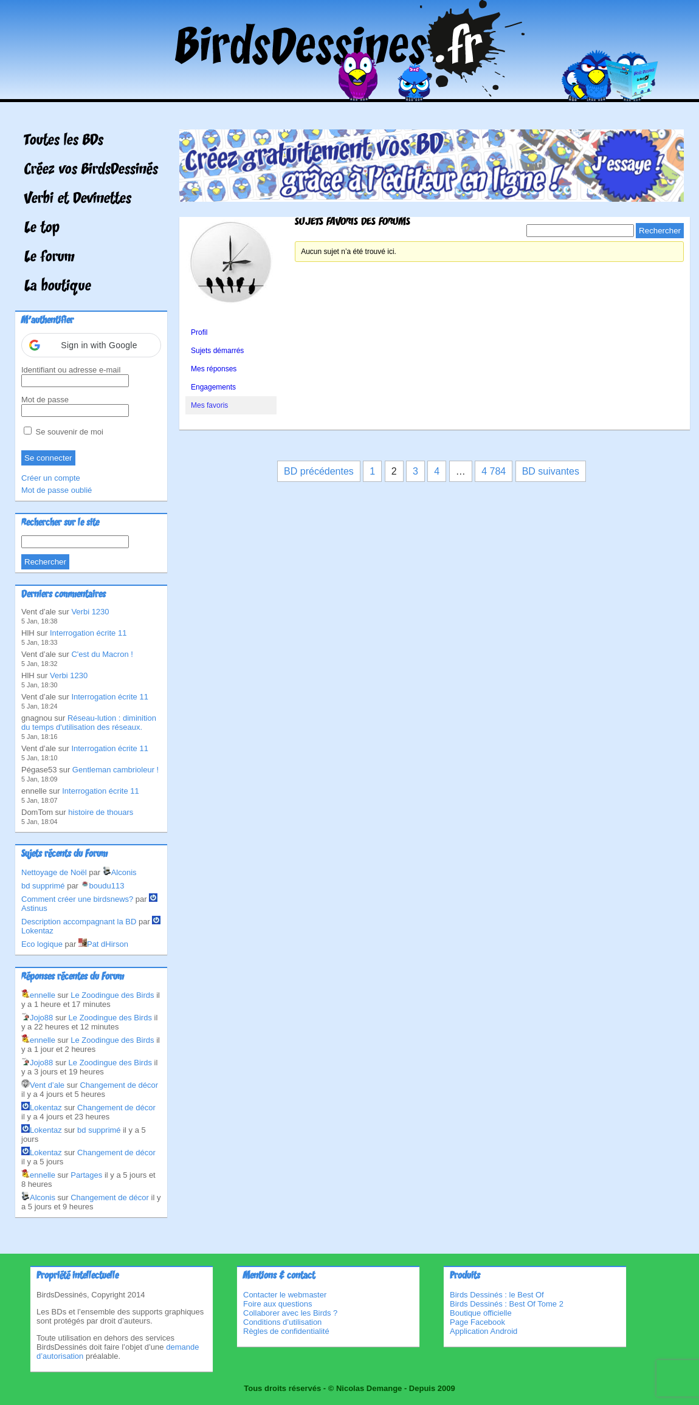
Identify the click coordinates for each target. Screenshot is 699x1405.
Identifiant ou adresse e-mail (70, 369)
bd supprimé (43, 885)
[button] (91, 345)
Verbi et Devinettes (77, 199)
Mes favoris (209, 405)
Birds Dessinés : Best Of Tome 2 (506, 1303)
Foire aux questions (277, 1303)
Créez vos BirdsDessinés (91, 170)
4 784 (493, 471)
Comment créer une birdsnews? (77, 899)
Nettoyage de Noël (54, 872)
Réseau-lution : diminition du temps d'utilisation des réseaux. (88, 722)
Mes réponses (213, 369)
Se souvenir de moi (63, 431)
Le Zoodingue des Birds (112, 995)
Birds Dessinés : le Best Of (497, 1294)
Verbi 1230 (90, 611)
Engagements (213, 387)
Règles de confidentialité (286, 1331)
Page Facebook (477, 1322)
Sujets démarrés (217, 350)
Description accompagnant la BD (78, 921)
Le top (42, 228)
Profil (199, 332)
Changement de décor (119, 1085)
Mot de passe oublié (56, 490)
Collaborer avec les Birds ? (290, 1312)
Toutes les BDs (63, 141)
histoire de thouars (100, 812)
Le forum (49, 258)
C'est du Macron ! (102, 654)
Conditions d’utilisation (282, 1322)
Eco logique (42, 944)
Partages (86, 1175)
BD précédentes (319, 471)
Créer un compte (50, 478)
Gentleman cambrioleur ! (115, 769)
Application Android (483, 1331)
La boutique (57, 287)
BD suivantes (550, 471)
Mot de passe (45, 399)
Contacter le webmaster (284, 1294)
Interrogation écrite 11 (88, 632)
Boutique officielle (481, 1312)
